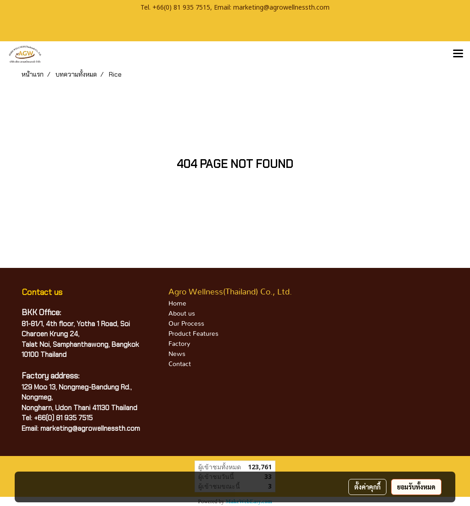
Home (177, 303)
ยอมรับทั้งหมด (416, 487)
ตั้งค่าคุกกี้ (367, 487)
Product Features (193, 334)
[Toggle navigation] (458, 54)
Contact (179, 364)
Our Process (186, 324)
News (176, 354)
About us (181, 314)
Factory (179, 344)
